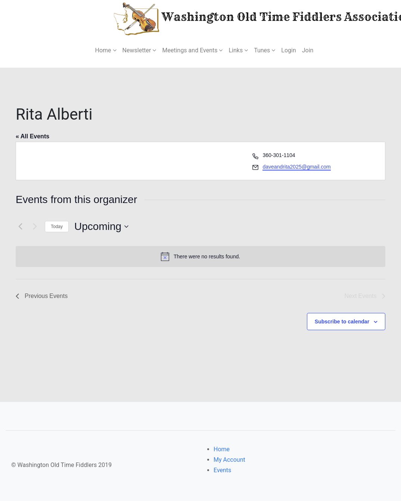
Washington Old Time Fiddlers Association (241, 18)
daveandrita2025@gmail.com (296, 167)
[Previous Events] (20, 226)
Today (57, 226)
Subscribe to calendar (342, 322)
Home (222, 449)
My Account (229, 459)
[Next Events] (34, 226)
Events (222, 470)
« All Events (32, 136)
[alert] (200, 256)
